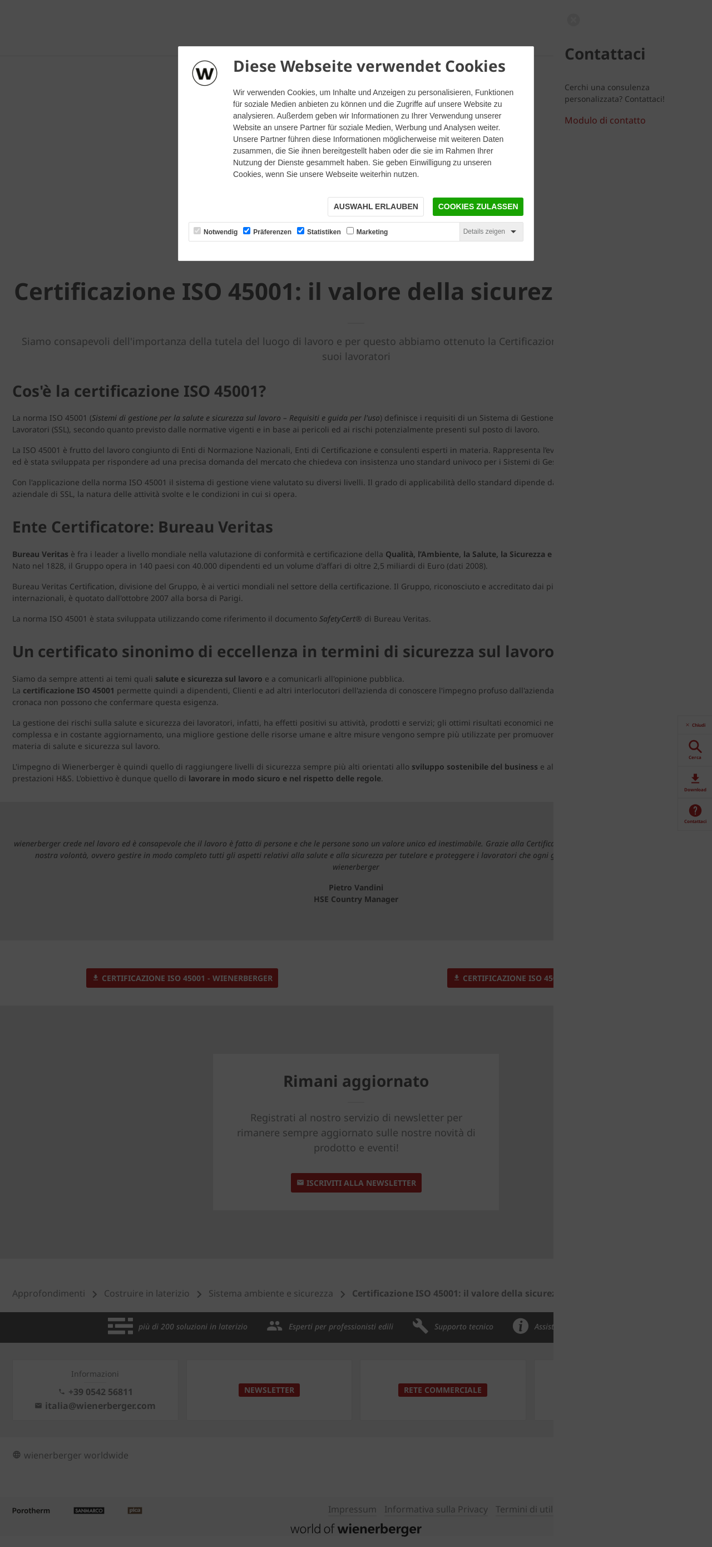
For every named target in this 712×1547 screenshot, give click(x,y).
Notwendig (221, 232)
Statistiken (324, 232)
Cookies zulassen (478, 207)
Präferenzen (272, 232)
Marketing (372, 232)
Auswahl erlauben (375, 207)
